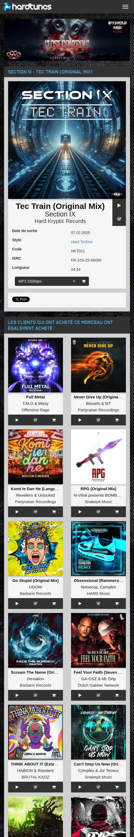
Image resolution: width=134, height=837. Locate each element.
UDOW (35, 587)
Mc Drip (109, 678)
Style (16, 240)
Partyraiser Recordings (98, 410)
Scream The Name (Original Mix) (42, 672)
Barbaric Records (35, 593)
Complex (108, 587)
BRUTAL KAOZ (35, 777)
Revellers (24, 495)
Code (17, 249)
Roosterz (46, 770)
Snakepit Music (98, 501)
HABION (25, 770)
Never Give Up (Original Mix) (101, 397)
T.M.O (27, 403)
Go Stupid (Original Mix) (35, 580)
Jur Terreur (109, 770)
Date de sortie (24, 231)
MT (108, 403)
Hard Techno (81, 242)
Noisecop (89, 587)
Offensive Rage (35, 410)
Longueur (21, 267)
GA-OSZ (89, 678)
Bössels (93, 403)
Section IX (60, 214)
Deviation (35, 678)
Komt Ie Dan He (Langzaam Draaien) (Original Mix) (59, 488)
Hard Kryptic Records (60, 221)
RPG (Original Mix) (98, 488)
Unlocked (46, 495)
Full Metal (35, 397)
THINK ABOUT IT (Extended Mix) (42, 764)
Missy (43, 403)
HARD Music (98, 593)
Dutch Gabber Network (98, 685)
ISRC (16, 258)
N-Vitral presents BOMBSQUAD (102, 495)
